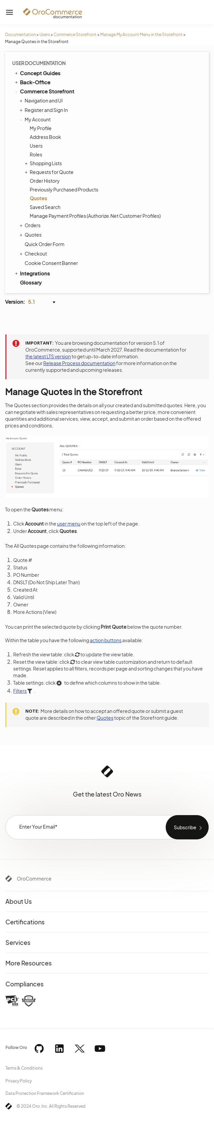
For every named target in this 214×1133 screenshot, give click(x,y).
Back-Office (32, 82)
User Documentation (38, 63)
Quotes (38, 198)
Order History (45, 181)
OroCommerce (34, 878)
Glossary (31, 282)
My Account (36, 119)
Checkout (34, 253)
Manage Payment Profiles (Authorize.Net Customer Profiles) (95, 216)
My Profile (41, 128)
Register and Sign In (44, 110)
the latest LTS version (48, 356)
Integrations (32, 273)
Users (44, 34)
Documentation (20, 34)
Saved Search (45, 207)
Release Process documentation (79, 363)
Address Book (45, 137)
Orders (31, 225)
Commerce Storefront (75, 34)
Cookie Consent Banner (51, 263)
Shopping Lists (44, 163)
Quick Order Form (44, 244)
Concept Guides (37, 72)
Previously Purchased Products (64, 189)
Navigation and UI (42, 100)
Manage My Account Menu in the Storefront (141, 34)
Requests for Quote (50, 172)
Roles (36, 154)
